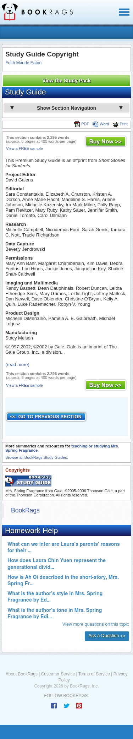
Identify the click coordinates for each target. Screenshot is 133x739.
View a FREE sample (24, 148)
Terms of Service (94, 674)
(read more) (17, 364)
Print (120, 124)
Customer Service (58, 674)
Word (101, 124)
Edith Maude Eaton (23, 62)
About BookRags (22, 674)
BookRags (25, 510)
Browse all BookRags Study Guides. (36, 457)
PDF (81, 124)
